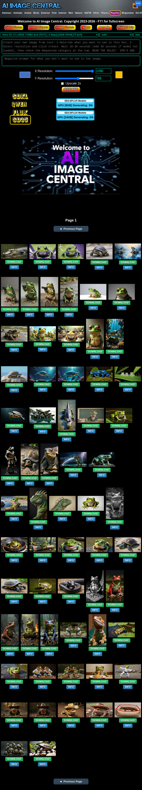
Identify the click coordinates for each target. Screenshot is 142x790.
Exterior (45, 13)
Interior (63, 13)
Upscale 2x (73, 83)
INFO (14, 267)
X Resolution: (44, 71)
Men (70, 13)
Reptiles (115, 13)
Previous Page (72, 228)
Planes (105, 13)
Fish (54, 13)
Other (96, 13)
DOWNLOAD (14, 262)
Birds (36, 13)
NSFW (87, 13)
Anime (27, 13)
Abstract (6, 13)
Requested (127, 13)
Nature (78, 13)
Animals (17, 13)
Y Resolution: (44, 78)
